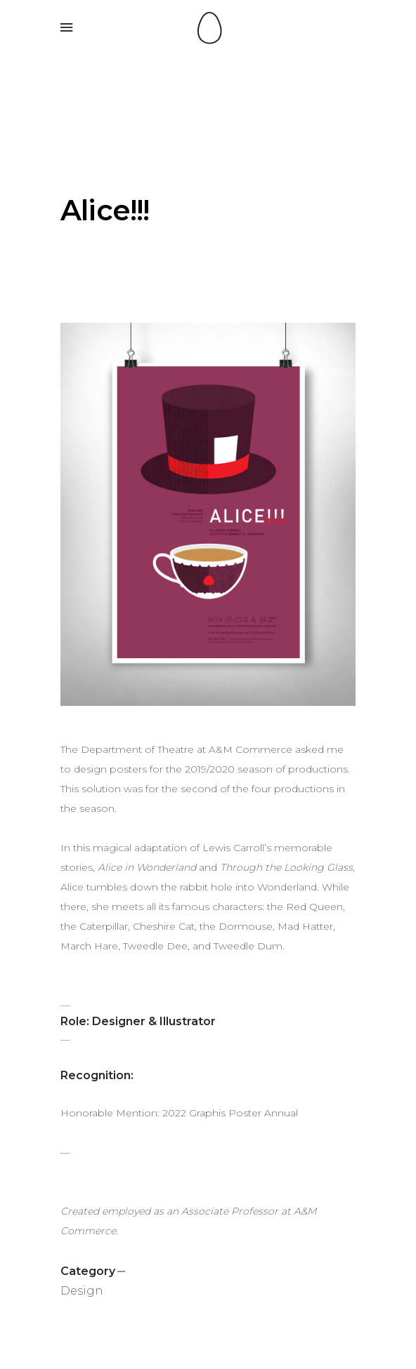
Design (81, 1290)
